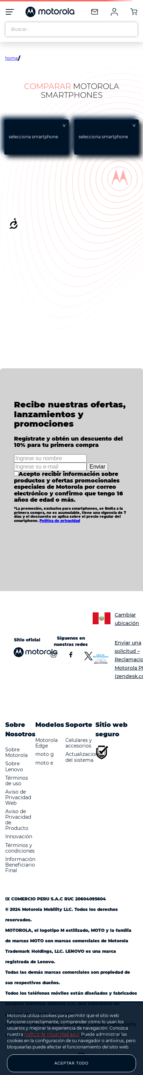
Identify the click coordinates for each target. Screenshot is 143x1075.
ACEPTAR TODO (72, 1063)
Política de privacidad (60, 520)
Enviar (97, 467)
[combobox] (71, 29)
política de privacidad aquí (51, 1034)
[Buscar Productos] (130, 29)
